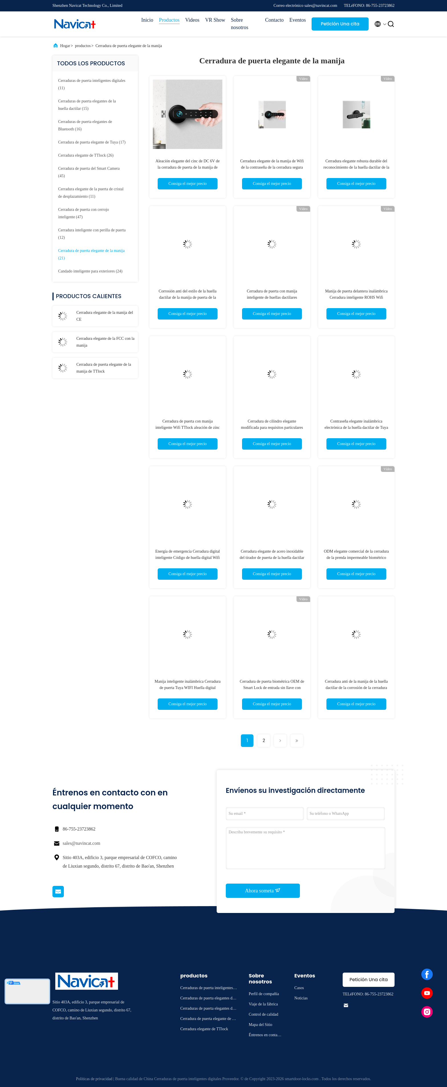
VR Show (215, 20)
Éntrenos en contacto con (265, 1036)
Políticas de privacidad (94, 1079)
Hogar (65, 46)
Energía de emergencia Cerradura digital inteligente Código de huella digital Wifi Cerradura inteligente (187, 557)
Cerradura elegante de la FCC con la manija (105, 341)
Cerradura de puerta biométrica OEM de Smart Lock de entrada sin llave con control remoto (272, 687)
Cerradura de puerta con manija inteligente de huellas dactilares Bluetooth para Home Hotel (272, 297)
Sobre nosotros (239, 23)
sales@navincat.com (81, 843)
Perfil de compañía (264, 994)
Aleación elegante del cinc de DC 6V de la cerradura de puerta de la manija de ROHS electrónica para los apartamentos (187, 167)
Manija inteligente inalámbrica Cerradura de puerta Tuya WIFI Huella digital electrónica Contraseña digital (187, 687)
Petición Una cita (340, 24)
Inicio (147, 20)
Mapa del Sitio (260, 1025)
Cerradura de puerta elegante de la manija (129, 46)
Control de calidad (263, 1014)
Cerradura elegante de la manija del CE (104, 316)
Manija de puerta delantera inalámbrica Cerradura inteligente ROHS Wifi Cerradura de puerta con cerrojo (356, 297)
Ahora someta (263, 890)
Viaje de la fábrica (263, 1004)
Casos (299, 988)
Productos (169, 20)
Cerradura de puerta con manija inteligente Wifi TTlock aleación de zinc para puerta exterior (187, 427)
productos (83, 46)
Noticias (301, 998)
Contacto (274, 20)
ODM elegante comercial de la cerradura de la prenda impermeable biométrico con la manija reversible (356, 557)
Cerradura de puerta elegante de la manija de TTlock (103, 367)
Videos (192, 20)
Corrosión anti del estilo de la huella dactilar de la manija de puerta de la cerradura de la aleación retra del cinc (188, 297)
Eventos (297, 20)
